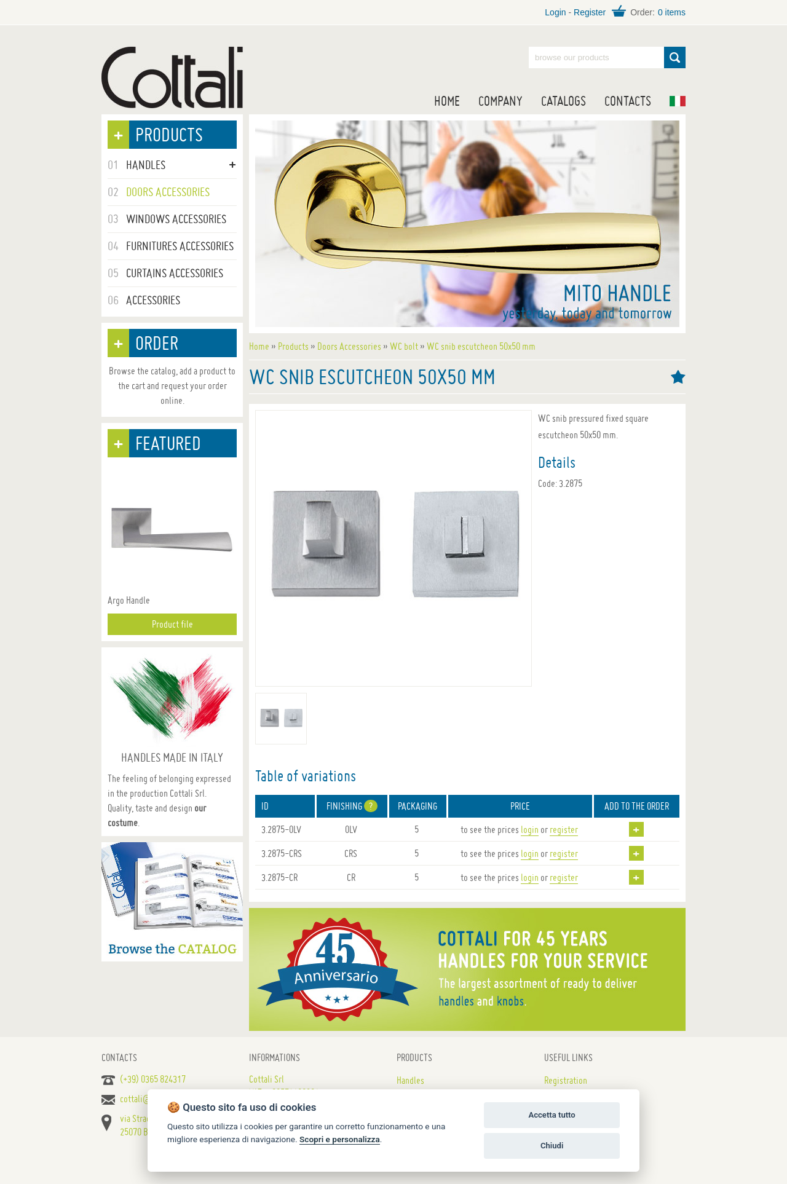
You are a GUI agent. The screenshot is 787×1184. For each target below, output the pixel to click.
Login (555, 12)
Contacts (627, 100)
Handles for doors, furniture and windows (172, 77)
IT (678, 101)
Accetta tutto (551, 1114)
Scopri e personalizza (339, 1139)
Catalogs (563, 100)
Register (590, 12)
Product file (172, 624)
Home (447, 100)
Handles (410, 1080)
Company (500, 100)
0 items (672, 12)
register (564, 829)
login (530, 829)
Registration (565, 1080)
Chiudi (551, 1145)
